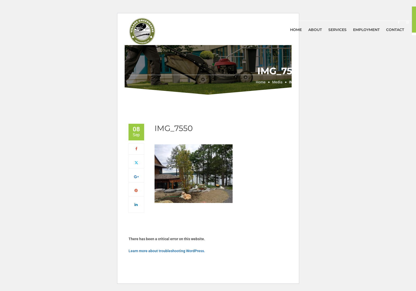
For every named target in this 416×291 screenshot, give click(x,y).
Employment (366, 29)
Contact (395, 29)
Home (296, 29)
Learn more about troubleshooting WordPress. (167, 251)
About (315, 29)
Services (337, 29)
